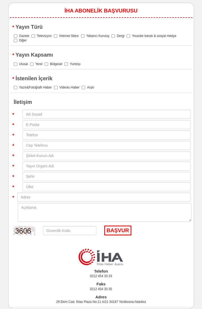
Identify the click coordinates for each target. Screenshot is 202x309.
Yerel (36, 64)
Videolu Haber (67, 87)
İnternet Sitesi (66, 36)
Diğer (20, 40)
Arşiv (88, 87)
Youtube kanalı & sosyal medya (151, 36)
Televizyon (42, 36)
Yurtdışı (73, 64)
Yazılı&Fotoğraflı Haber (33, 87)
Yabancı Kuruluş (95, 36)
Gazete (21, 36)
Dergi (117, 36)
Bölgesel (53, 64)
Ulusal (21, 64)
